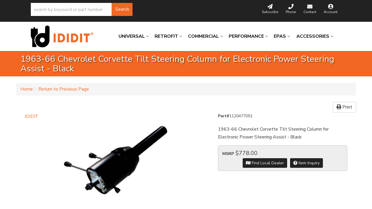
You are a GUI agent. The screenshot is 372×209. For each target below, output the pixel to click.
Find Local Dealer (265, 163)
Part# (223, 116)
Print (344, 107)
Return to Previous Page (63, 89)
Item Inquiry (306, 163)
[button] (82, 9)
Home (26, 89)
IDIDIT (32, 116)
